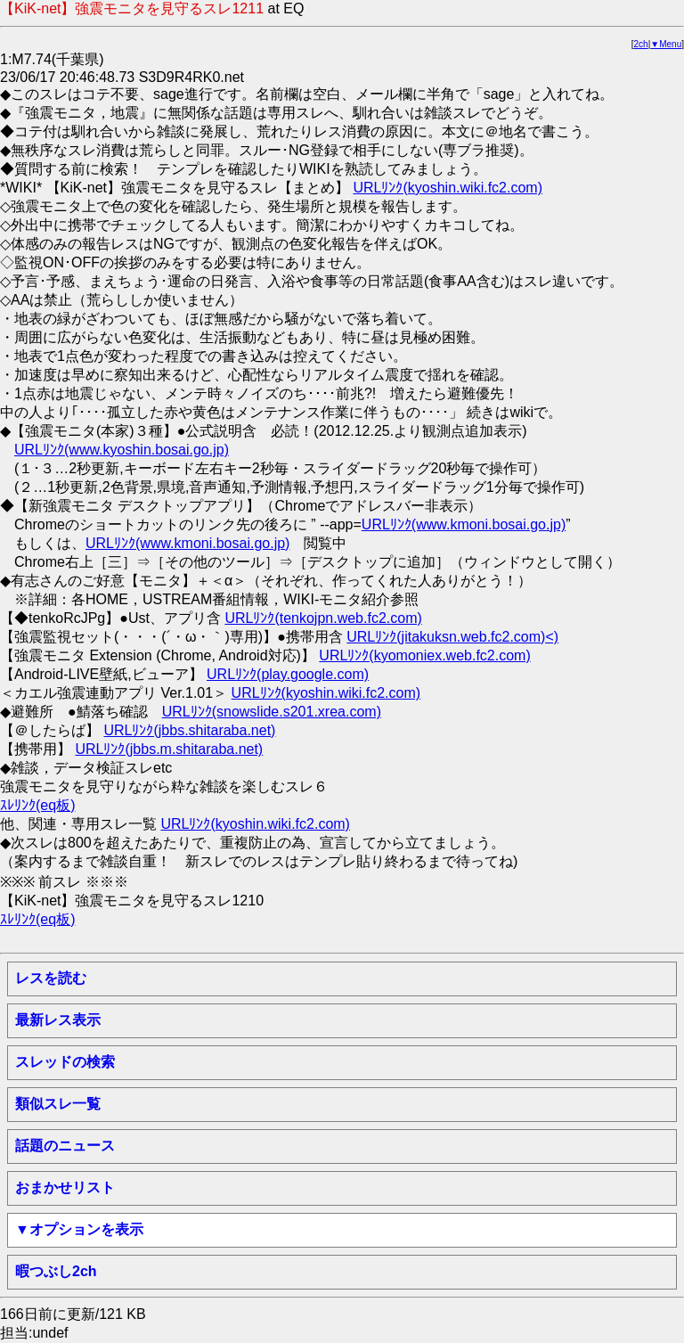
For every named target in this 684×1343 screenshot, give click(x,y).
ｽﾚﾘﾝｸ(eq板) (37, 805)
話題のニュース (65, 1145)
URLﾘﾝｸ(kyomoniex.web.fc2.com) (424, 655)
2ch (641, 44)
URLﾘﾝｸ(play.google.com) (288, 674)
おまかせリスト (65, 1187)
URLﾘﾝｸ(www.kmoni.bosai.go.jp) (464, 524)
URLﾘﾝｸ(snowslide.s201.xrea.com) (271, 711)
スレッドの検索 (65, 1061)
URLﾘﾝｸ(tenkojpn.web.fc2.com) (322, 618)
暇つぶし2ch (56, 1271)
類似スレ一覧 (58, 1103)
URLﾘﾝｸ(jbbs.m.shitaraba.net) (169, 749)
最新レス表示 (58, 1020)
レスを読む (50, 978)
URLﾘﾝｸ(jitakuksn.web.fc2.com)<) (452, 636)
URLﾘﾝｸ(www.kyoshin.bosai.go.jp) (121, 449)
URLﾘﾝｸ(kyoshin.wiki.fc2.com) (447, 187)
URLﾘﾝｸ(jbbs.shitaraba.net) (189, 730)
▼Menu (665, 44)
